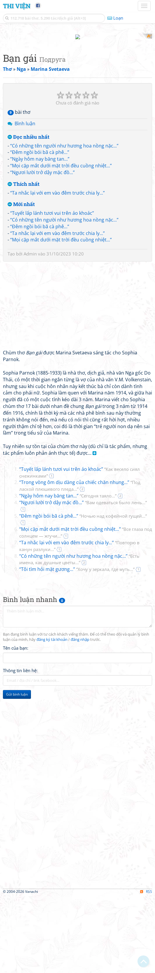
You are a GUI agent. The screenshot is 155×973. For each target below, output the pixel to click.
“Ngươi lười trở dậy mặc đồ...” (42, 249)
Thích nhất (23, 260)
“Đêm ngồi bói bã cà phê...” (39, 229)
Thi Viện (16, 6)
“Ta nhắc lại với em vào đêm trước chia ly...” (57, 269)
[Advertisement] (77, 75)
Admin (30, 330)
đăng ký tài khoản (51, 715)
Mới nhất (21, 281)
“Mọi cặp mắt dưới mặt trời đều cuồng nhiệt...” (61, 242)
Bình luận (25, 200)
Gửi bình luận (17, 770)
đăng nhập (80, 715)
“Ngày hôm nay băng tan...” (39, 235)
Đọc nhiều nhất (28, 213)
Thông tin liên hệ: (20, 747)
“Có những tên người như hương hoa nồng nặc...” (64, 222)
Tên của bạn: (15, 724)
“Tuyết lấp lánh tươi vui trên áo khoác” (52, 289)
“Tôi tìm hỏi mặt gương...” (77, 646)
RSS (146, 967)
